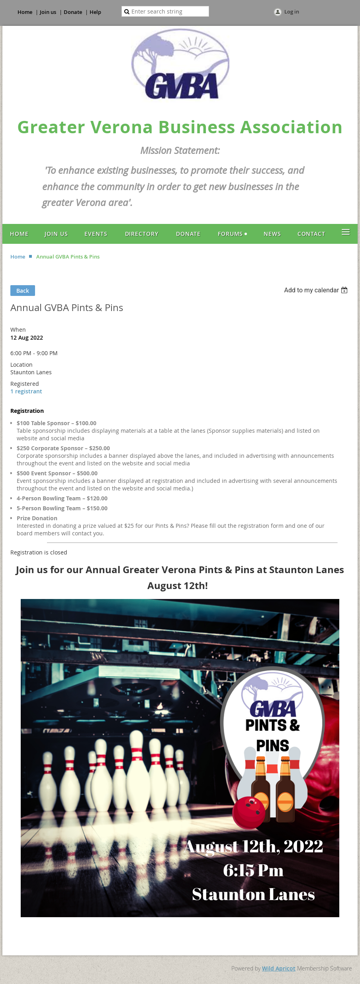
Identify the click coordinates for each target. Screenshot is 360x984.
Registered (24, 383)
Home (25, 12)
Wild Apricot (278, 968)
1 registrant (26, 391)
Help (95, 12)
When (18, 329)
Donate (73, 12)
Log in (291, 11)
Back (22, 290)
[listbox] (317, 290)
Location (21, 364)
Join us (48, 12)
